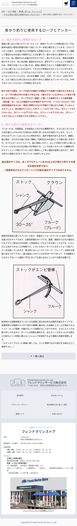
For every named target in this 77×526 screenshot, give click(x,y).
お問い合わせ (57, 414)
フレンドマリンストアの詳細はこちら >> (38, 510)
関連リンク (20, 414)
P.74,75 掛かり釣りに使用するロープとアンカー (22, 14)
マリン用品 (12, 11)
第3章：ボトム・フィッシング (30, 11)
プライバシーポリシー (20, 404)
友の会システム (57, 395)
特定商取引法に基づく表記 (57, 404)
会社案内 (20, 395)
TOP (3, 11)
